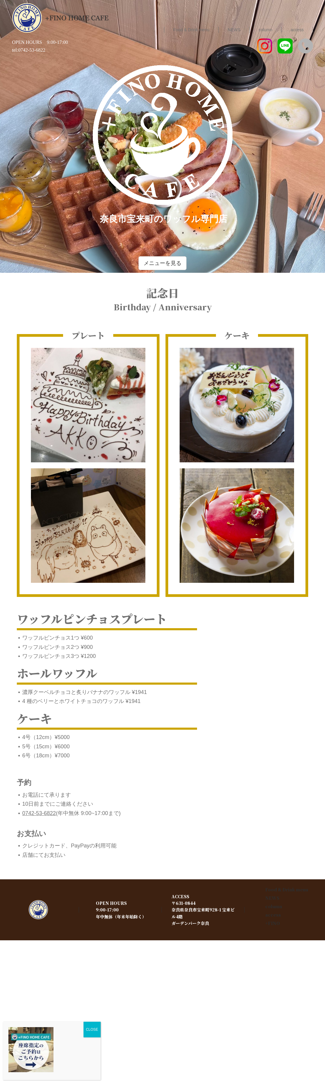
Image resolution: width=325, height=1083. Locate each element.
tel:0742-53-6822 (28, 50)
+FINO (272, 923)
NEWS (272, 898)
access (273, 915)
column (273, 906)
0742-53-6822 (39, 813)
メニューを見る (162, 263)
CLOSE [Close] (92, 1029)
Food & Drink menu (286, 890)
